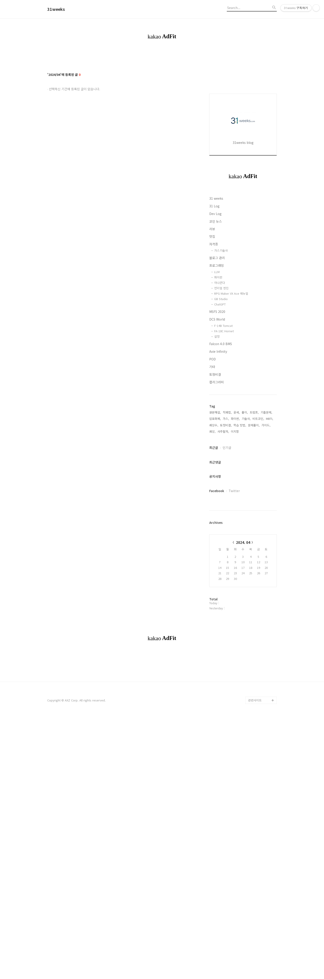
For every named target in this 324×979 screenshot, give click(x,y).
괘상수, (213, 560)
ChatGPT (220, 439)
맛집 (212, 371)
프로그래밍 (216, 400)
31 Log (214, 341)
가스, (226, 554)
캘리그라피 (216, 517)
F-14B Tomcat (223, 461)
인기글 (227, 582)
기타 (212, 502)
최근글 (213, 582)
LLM (217, 407)
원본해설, (215, 547)
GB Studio (221, 434)
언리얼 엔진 (221, 423)
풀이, (245, 547)
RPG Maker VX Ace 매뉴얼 (231, 428)
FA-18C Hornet (224, 466)
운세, (237, 547)
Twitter (234, 626)
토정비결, (226, 560)
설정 (217, 471)
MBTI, (269, 554)
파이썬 (218, 412)
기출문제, (266, 547)
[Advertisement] (243, 151)
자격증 (213, 379)
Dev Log (215, 348)
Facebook (216, 626)
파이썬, (235, 554)
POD (212, 494)
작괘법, (227, 547)
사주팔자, (223, 566)
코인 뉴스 (215, 356)
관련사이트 (255, 898)
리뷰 (212, 364)
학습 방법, (240, 560)
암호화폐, (215, 554)
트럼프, (254, 547)
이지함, (235, 566)
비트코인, (258, 554)
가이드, (265, 560)
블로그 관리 (217, 393)
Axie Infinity (218, 486)
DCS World (217, 454)
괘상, (212, 566)
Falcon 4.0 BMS (220, 479)
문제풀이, (254, 560)
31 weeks (216, 333)
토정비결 (215, 509)
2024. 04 (243, 677)
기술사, (246, 554)
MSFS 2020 (217, 446)
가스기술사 (221, 385)
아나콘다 (219, 418)
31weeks (56, 9)
